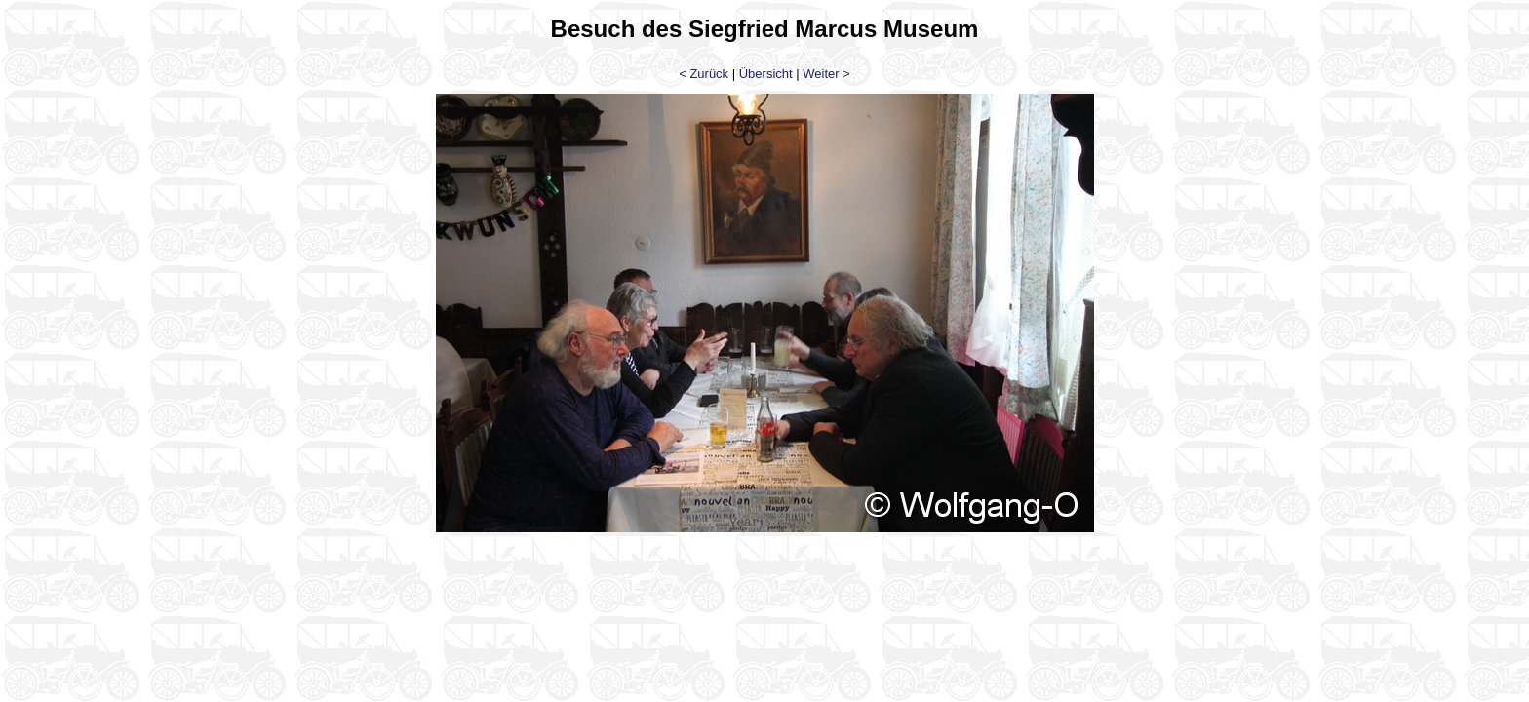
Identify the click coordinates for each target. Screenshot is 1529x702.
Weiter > (826, 73)
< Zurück (703, 73)
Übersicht (766, 73)
